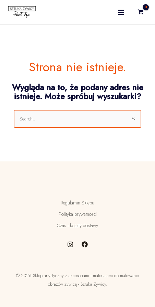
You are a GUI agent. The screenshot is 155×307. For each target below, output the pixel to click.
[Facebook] (85, 244)
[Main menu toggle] (121, 12)
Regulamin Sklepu (77, 202)
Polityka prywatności (78, 214)
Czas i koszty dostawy (77, 225)
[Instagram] (70, 244)
